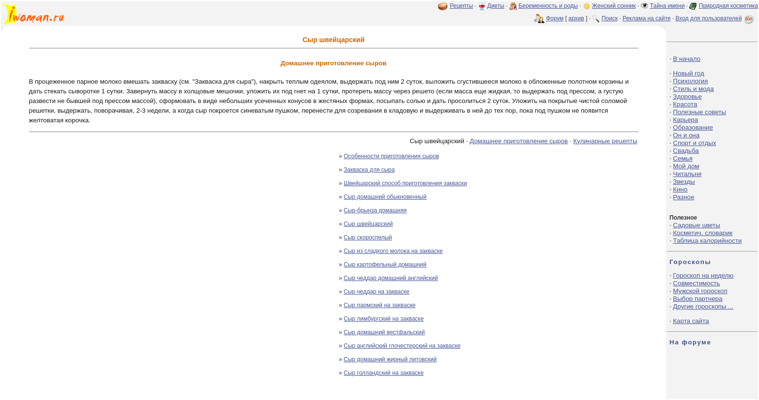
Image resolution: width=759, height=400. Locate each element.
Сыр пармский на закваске (379, 305)
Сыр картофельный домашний (385, 264)
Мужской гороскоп (700, 291)
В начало (686, 58)
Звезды (684, 181)
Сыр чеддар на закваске (377, 291)
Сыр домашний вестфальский (384, 332)
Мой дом (686, 166)
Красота (685, 104)
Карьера (685, 119)
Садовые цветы (696, 225)
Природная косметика (728, 5)
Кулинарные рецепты (605, 141)
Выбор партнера (697, 298)
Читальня (687, 174)
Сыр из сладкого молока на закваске (393, 251)
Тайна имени (667, 5)
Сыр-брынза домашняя (375, 210)
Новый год (688, 73)
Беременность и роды (548, 5)
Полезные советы (699, 112)
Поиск (610, 18)
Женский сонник (614, 5)
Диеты (495, 5)
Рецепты (461, 5)
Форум (554, 18)
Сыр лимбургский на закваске (384, 318)
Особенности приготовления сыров (391, 156)
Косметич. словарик (702, 233)
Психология (690, 81)
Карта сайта (691, 321)
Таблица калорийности (707, 240)
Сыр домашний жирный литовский (390, 359)
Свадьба (685, 150)
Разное (683, 197)
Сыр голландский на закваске (384, 373)
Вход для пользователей (715, 18)
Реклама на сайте (646, 18)
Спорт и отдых (694, 143)
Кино (680, 189)
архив (576, 18)
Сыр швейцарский (368, 224)
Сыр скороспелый (368, 237)
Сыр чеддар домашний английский (391, 278)
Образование (693, 127)
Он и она (686, 135)
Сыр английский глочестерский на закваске (402, 345)
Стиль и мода (693, 88)
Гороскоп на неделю (703, 275)
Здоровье (687, 96)
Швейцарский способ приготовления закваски (405, 183)
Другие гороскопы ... (703, 306)
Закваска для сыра (369, 169)
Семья (682, 158)
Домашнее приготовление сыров (519, 141)
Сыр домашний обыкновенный (385, 196)
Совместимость (696, 283)
